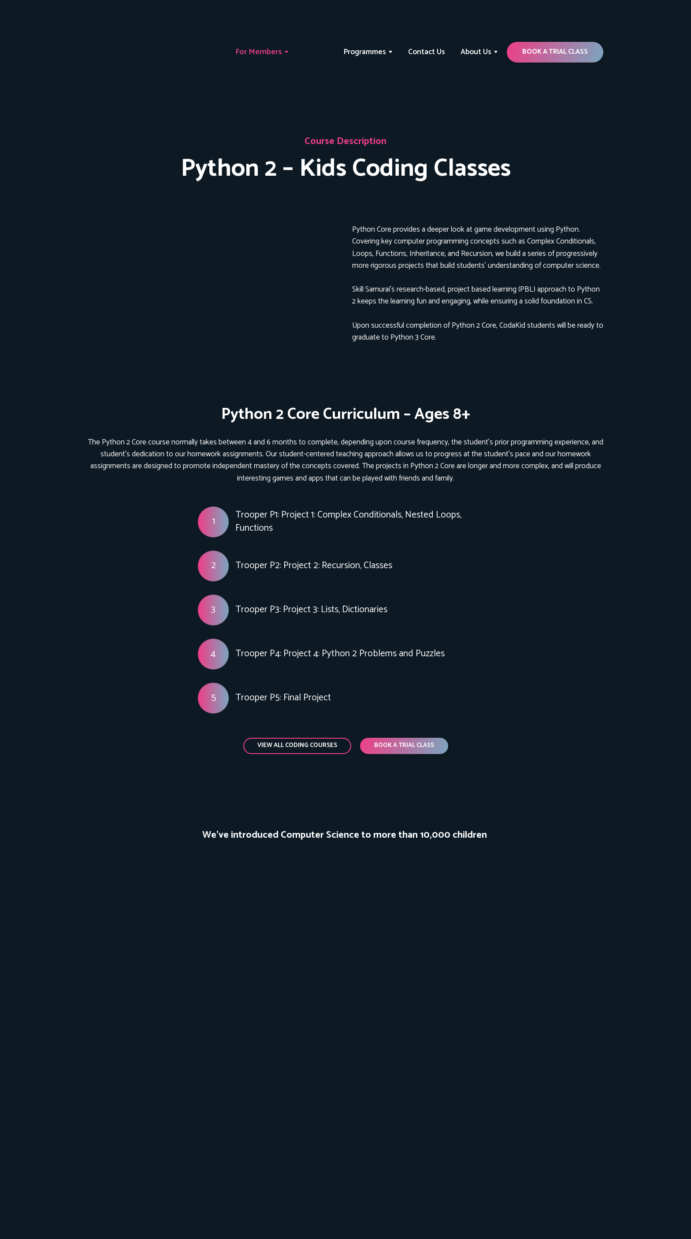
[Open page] (213, 284)
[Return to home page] (127, 52)
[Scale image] (119, 887)
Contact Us (426, 52)
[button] (555, 52)
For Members (258, 52)
